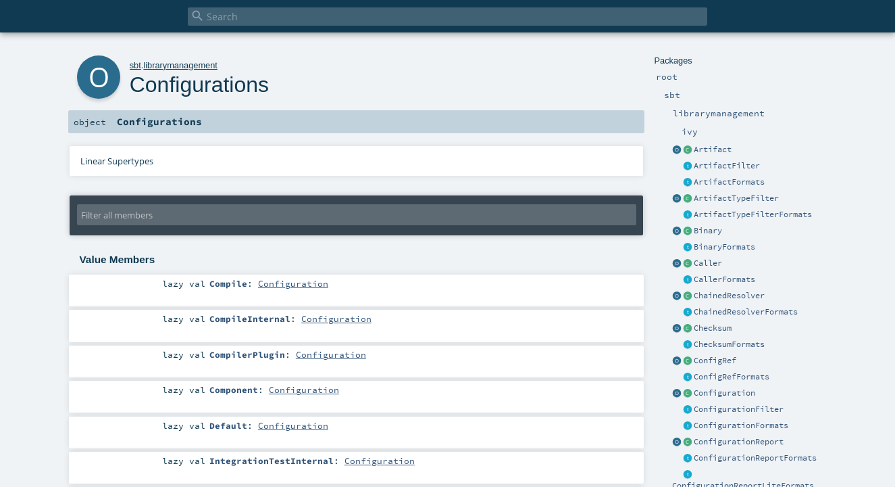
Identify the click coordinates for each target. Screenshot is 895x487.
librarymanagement (180, 65)
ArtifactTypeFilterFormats (753, 214)
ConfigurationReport (739, 441)
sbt (135, 65)
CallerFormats (724, 279)
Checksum (713, 328)
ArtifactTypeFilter (736, 198)
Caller (708, 263)
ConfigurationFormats (741, 425)
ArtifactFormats (729, 182)
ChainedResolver (729, 295)
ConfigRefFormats (731, 376)
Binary (708, 230)
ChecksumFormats (729, 344)
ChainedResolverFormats (746, 312)
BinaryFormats (724, 247)
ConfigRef (715, 360)
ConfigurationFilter (739, 409)
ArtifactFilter (727, 165)
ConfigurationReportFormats (755, 458)
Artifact (713, 149)
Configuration (724, 393)
